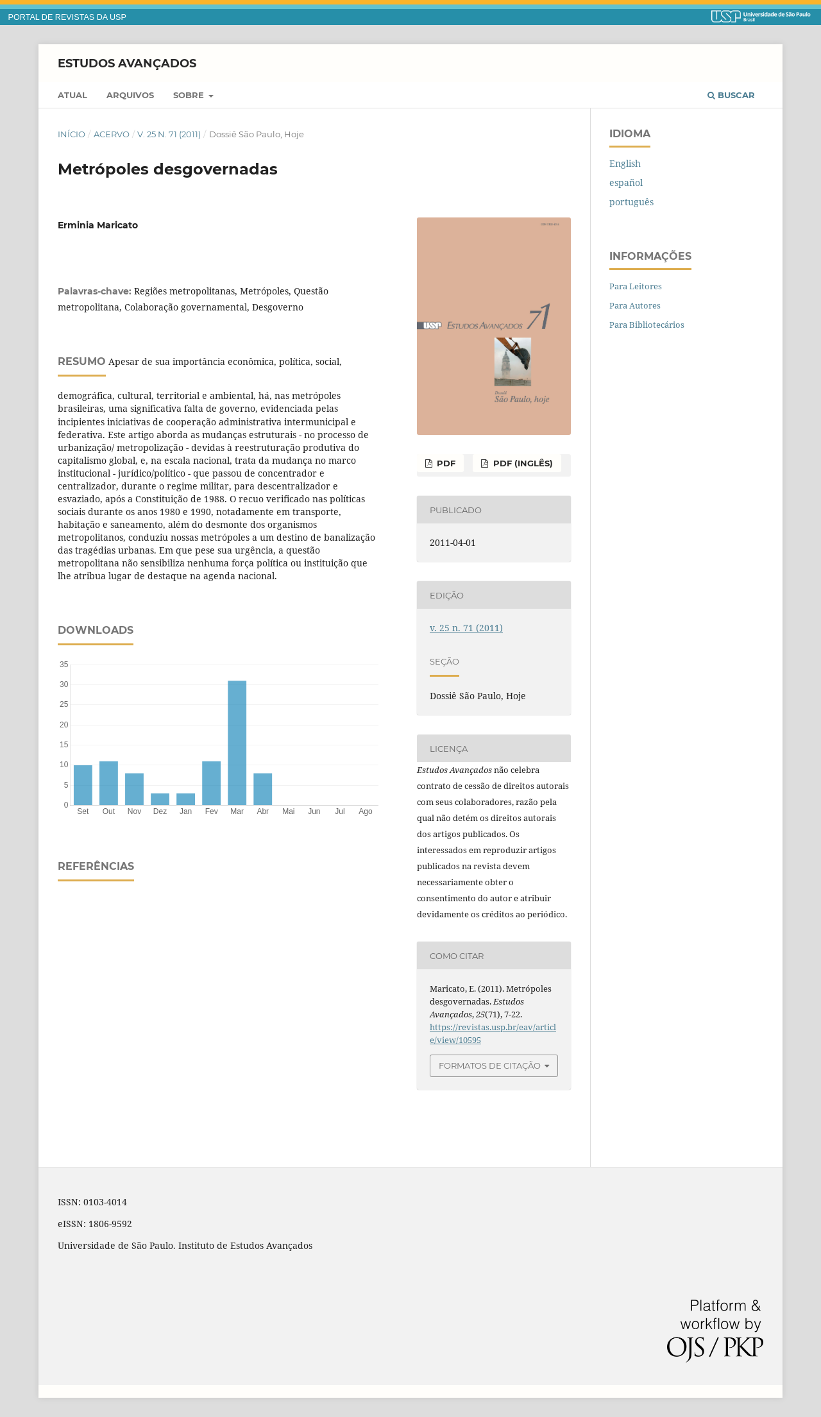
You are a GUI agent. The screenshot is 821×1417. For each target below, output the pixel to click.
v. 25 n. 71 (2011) (169, 134)
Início (71, 134)
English (625, 163)
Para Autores (635, 305)
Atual (72, 95)
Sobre (190, 95)
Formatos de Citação (490, 1065)
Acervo (112, 134)
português (631, 202)
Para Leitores (635, 286)
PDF (444, 463)
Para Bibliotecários (646, 324)
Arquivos (130, 95)
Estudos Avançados (127, 63)
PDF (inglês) (522, 463)
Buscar (731, 95)
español (626, 182)
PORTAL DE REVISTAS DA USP (67, 17)
